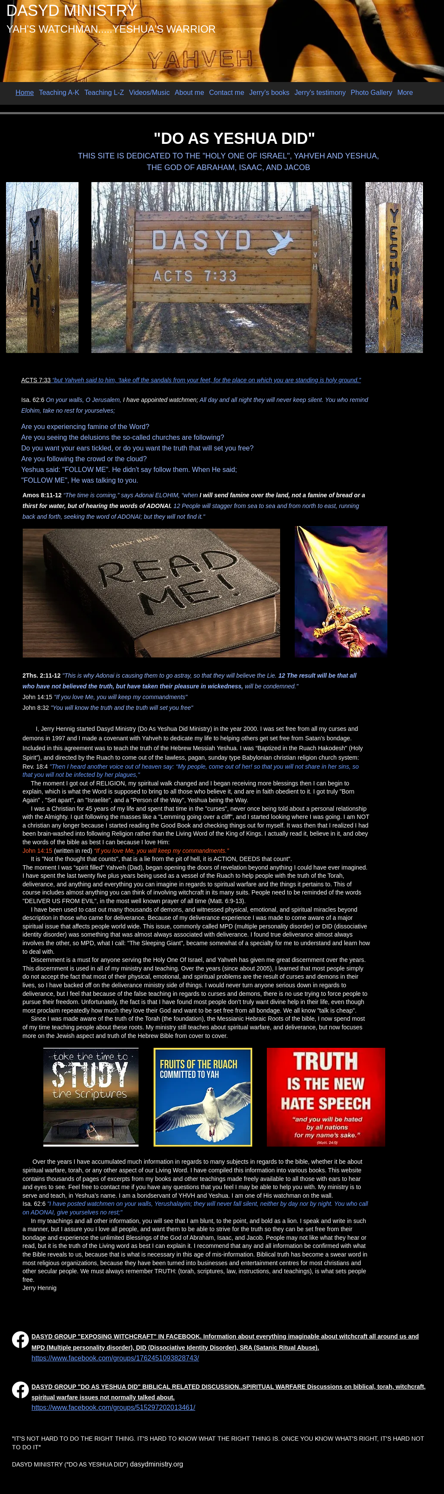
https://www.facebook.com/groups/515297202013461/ (114, 1407)
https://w (44, 1358)
